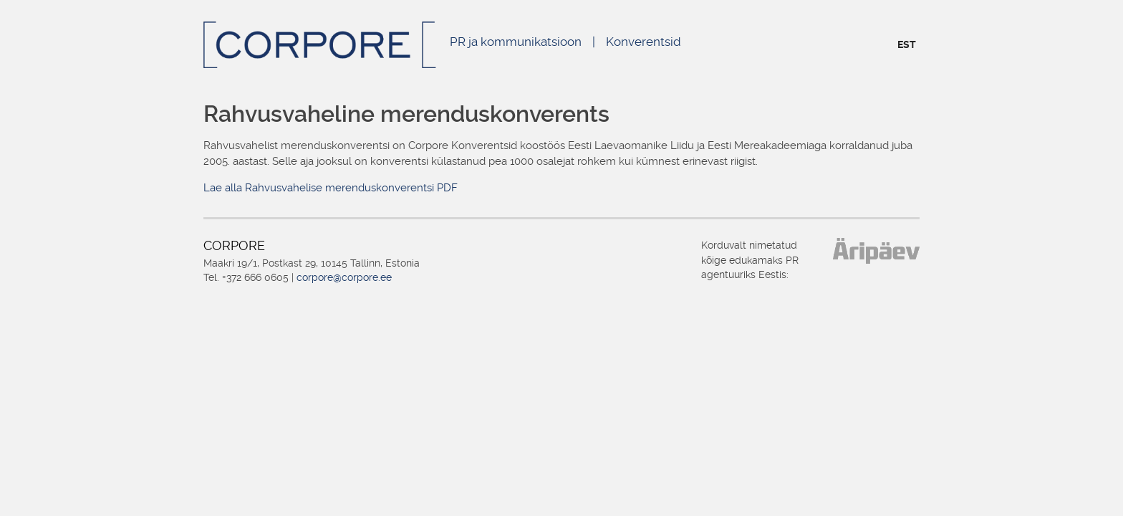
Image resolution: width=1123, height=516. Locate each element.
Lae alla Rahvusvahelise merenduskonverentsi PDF (330, 187)
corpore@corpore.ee (344, 277)
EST (906, 44)
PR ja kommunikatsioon (516, 41)
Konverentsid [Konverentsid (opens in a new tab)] (643, 41)
